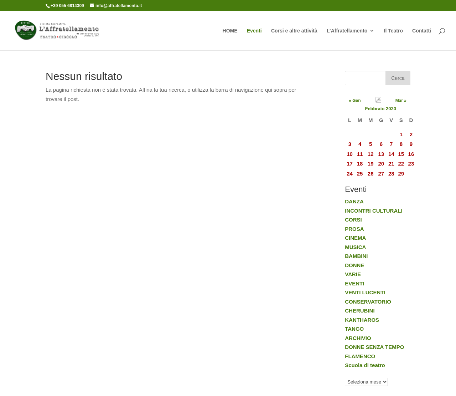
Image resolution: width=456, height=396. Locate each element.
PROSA (354, 229)
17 (350, 164)
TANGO (354, 329)
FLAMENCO (360, 356)
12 (371, 154)
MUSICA (355, 247)
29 (401, 174)
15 (401, 154)
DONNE (354, 265)
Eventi (254, 31)
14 (391, 154)
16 (411, 154)
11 (360, 154)
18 (360, 164)
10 (350, 154)
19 (371, 164)
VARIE (353, 274)
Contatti (421, 31)
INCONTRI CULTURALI (373, 211)
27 (381, 174)
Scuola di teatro (365, 365)
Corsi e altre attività (294, 31)
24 (350, 174)
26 (371, 174)
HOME (230, 31)
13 (381, 154)
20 (381, 164)
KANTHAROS (362, 320)
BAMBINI (356, 256)
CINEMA (355, 238)
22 (401, 164)
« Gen (355, 100)
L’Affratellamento (347, 31)
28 (391, 174)
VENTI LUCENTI (365, 292)
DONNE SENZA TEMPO (374, 347)
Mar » (400, 100)
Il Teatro (393, 31)
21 (391, 164)
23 (411, 164)
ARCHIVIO (358, 338)
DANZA (354, 201)
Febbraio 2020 (380, 108)
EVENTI (354, 283)
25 (360, 174)
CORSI (353, 220)
